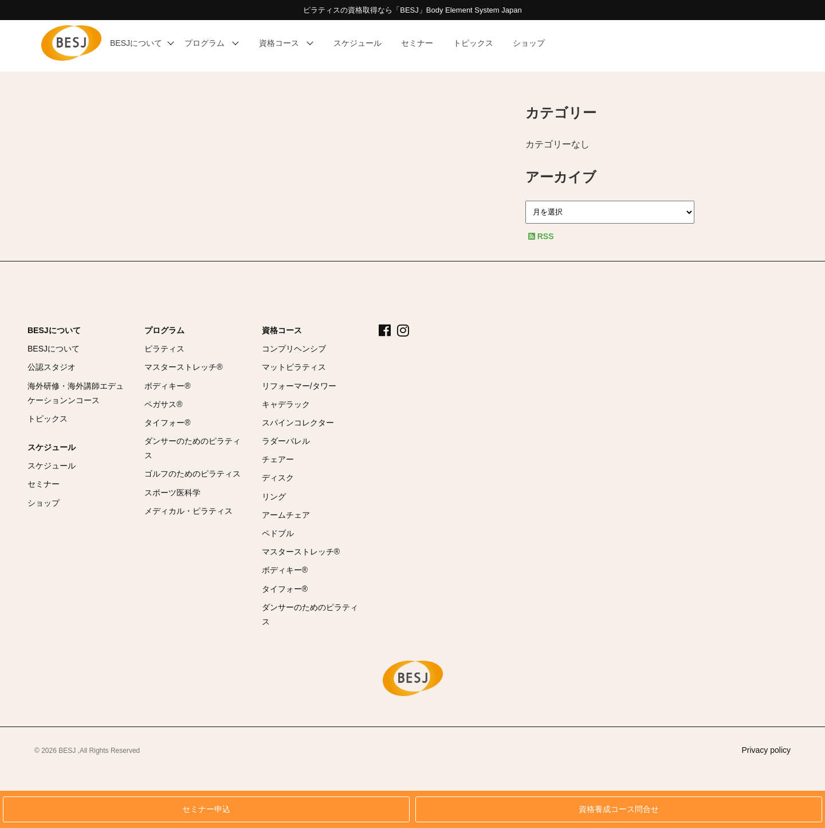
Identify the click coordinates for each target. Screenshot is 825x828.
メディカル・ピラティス (188, 510)
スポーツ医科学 (172, 492)
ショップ (44, 502)
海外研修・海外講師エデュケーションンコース (76, 393)
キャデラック (286, 404)
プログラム (164, 330)
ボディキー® (167, 385)
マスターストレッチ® (183, 367)
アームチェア (286, 515)
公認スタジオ (52, 367)
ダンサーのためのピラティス (192, 448)
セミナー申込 (206, 809)
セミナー (44, 484)
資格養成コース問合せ (619, 809)
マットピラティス (294, 367)
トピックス (48, 418)
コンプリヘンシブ (294, 348)
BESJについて (54, 330)
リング (274, 496)
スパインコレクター (298, 422)
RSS (541, 236)
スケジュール (52, 447)
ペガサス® (163, 404)
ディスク (278, 477)
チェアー (278, 459)
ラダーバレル (286, 441)
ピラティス (164, 348)
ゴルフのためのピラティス (192, 473)
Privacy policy (766, 750)
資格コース (282, 330)
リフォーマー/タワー (299, 385)
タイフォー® (167, 422)
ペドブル (278, 533)
